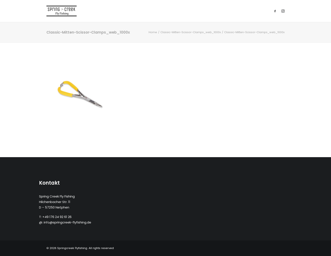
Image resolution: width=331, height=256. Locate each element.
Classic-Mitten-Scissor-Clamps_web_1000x (190, 32)
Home (153, 32)
